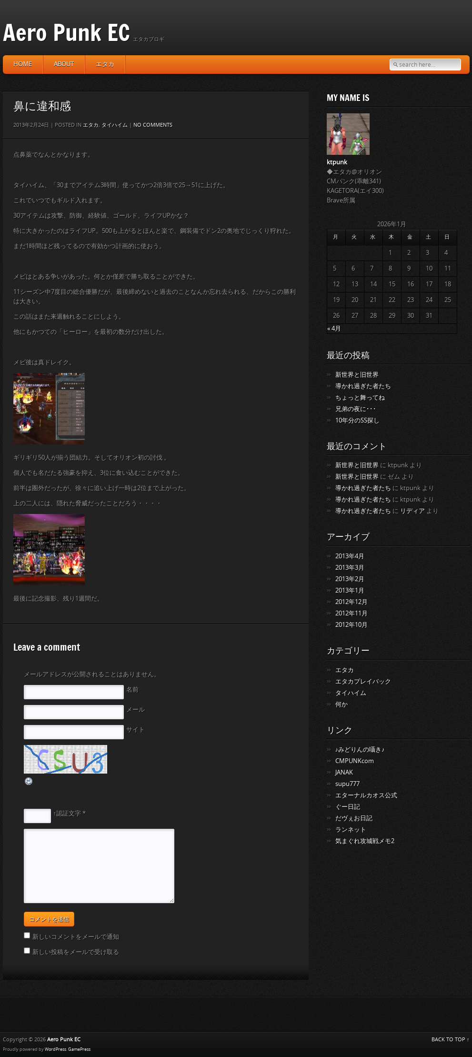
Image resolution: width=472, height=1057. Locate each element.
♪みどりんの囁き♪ (360, 749)
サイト (135, 729)
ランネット (350, 829)
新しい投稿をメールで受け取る (75, 952)
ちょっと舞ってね (360, 397)
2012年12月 (351, 601)
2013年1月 (349, 590)
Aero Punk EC (66, 32)
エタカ (105, 64)
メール (135, 709)
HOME (22, 64)
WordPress (55, 1049)
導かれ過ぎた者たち (363, 386)
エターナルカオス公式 (366, 795)
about (64, 64)
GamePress (79, 1049)
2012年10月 (351, 624)
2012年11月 (351, 613)
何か (341, 704)
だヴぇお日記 (353, 818)
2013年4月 (349, 556)
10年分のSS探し (357, 420)
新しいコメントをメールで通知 (75, 936)
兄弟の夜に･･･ (355, 409)
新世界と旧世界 (357, 374)
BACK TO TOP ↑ (451, 1040)
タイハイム (114, 125)
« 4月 (334, 328)
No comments (152, 125)
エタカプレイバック (363, 681)
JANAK (344, 772)
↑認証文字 (67, 813)
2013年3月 (349, 567)
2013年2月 (349, 579)
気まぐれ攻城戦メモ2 (364, 841)
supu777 (347, 783)
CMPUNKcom (354, 761)
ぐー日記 (347, 806)
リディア (412, 510)
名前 (132, 689)
